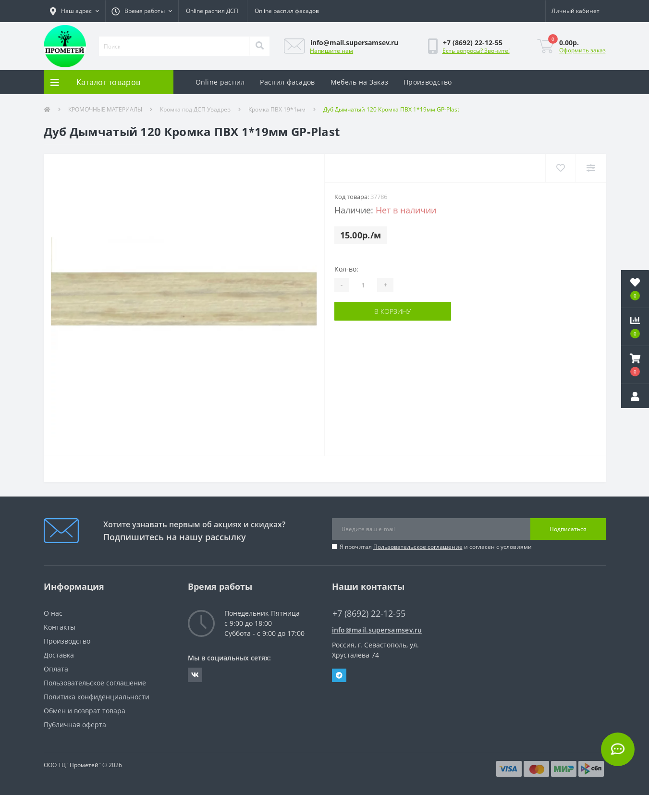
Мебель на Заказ (360, 82)
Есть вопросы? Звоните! (476, 51)
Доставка (59, 654)
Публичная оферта (75, 724)
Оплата (56, 668)
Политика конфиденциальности (96, 696)
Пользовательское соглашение (418, 547)
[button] (74, 11)
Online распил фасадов (287, 11)
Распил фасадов (287, 82)
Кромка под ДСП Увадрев (195, 109)
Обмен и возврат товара (84, 710)
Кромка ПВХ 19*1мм (277, 109)
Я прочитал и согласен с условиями (436, 547)
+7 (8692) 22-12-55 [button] (368, 613)
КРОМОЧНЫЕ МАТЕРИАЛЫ (105, 109)
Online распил (220, 82)
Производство (428, 82)
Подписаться (568, 529)
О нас (53, 613)
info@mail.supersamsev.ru (377, 629)
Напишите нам (331, 51)
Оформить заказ (582, 50)
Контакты (59, 627)
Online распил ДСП (212, 11)
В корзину (392, 311)
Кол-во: (346, 268)
